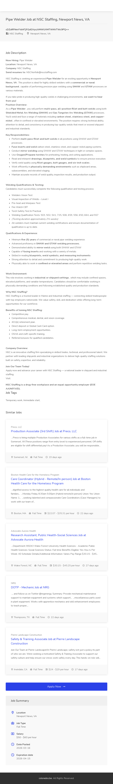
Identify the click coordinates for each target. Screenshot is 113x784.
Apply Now (56, 686)
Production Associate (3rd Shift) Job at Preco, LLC (44, 431)
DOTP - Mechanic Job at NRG (30, 587)
